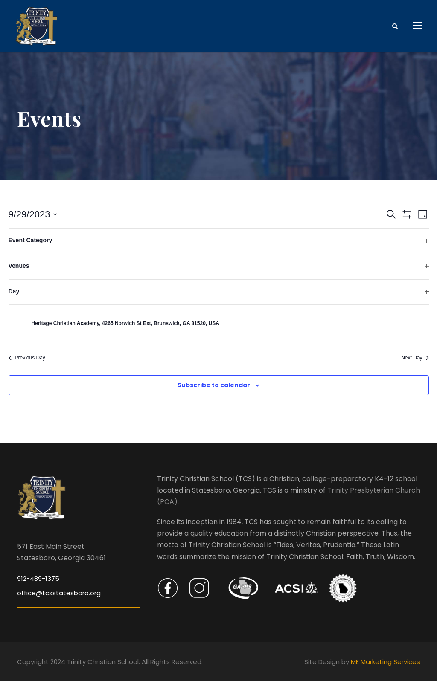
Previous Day (27, 358)
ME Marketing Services (385, 661)
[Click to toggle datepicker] (33, 214)
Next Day (414, 358)
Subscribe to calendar (214, 385)
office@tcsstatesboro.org (59, 592)
